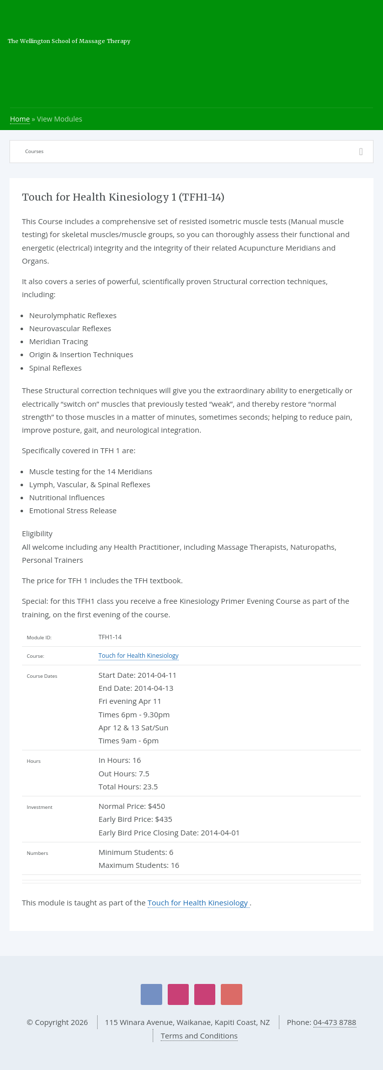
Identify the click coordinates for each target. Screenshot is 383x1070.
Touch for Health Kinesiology (139, 655)
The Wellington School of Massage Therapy (69, 41)
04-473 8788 (334, 1022)
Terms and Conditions (199, 1035)
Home (20, 119)
